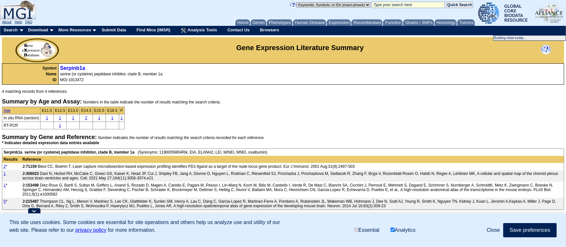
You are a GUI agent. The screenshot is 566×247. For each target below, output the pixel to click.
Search (10, 29)
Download (38, 29)
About (7, 22)
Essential (366, 230)
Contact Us (238, 29)
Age (7, 110)
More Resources (74, 29)
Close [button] (493, 230)
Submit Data (114, 29)
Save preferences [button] (530, 230)
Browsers (269, 29)
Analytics (403, 230)
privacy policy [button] (90, 230)
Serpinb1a (72, 68)
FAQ (28, 22)
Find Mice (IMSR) (153, 29)
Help (18, 22)
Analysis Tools (199, 30)
